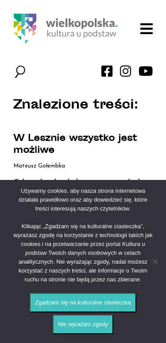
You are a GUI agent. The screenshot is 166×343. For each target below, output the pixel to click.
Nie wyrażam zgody (83, 324)
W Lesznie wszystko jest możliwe (75, 145)
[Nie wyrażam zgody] (155, 261)
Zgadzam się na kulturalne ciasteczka (83, 302)
